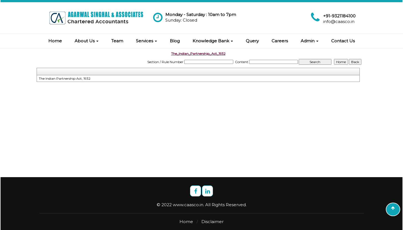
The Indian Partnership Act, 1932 (64, 78)
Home (55, 40)
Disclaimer (212, 221)
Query (252, 40)
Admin (309, 40)
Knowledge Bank (212, 40)
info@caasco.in (338, 21)
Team (117, 40)
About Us (86, 40)
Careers (280, 40)
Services (146, 40)
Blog (175, 40)
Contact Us (343, 40)
